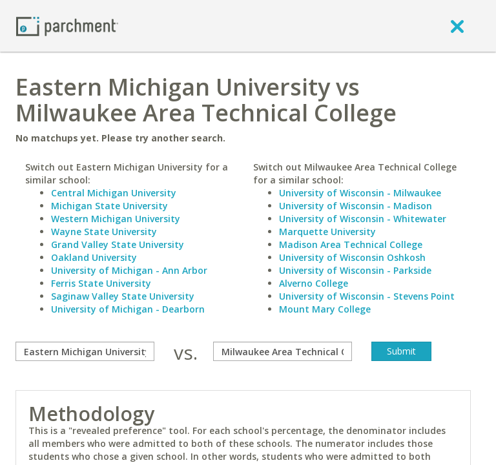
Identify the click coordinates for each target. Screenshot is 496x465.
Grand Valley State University (117, 244)
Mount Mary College (325, 309)
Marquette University (327, 231)
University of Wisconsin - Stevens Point (367, 296)
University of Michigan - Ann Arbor (129, 270)
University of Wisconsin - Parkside (355, 270)
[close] (457, 26)
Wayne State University (104, 231)
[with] (282, 351)
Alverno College (313, 283)
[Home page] (67, 25)
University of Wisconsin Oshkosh (352, 257)
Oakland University (94, 257)
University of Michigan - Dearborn (128, 309)
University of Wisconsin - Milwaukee (360, 193)
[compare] (85, 351)
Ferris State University (101, 283)
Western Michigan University (115, 218)
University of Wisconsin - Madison (355, 206)
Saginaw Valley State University (122, 296)
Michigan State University (109, 206)
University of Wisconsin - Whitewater (362, 218)
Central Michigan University (113, 193)
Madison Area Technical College (350, 244)
